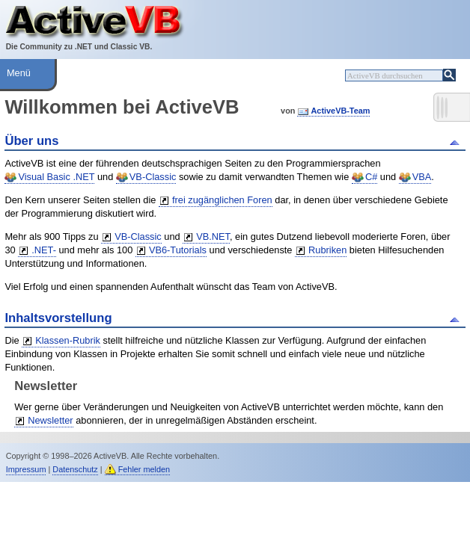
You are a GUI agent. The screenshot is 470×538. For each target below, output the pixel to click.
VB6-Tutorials (178, 250)
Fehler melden (144, 469)
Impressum (26, 469)
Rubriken (327, 250)
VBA (422, 176)
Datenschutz (74, 469)
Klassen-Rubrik (67, 340)
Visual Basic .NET (56, 176)
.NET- (43, 250)
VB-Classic (153, 176)
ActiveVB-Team (340, 110)
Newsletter (50, 420)
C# (371, 176)
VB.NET (213, 236)
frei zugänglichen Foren (222, 199)
